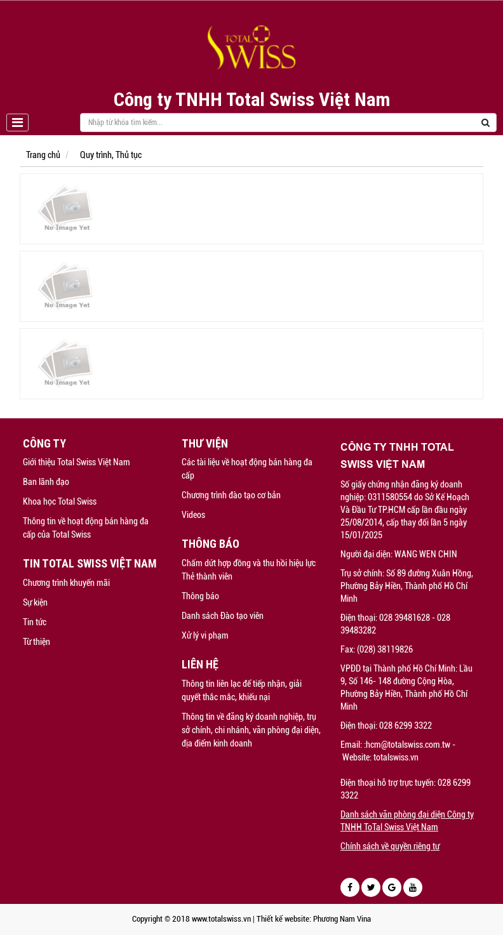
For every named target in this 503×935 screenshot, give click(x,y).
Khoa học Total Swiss (60, 501)
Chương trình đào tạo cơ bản (231, 495)
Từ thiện (36, 642)
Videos (193, 515)
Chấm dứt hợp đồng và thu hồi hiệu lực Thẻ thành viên (249, 569)
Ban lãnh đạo (46, 482)
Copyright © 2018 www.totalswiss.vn (191, 919)
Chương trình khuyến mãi (66, 583)
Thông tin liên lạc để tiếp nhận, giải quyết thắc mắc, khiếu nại (242, 690)
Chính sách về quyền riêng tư (389, 846)
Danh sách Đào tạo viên (223, 616)
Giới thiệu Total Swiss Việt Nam (76, 462)
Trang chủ (43, 155)
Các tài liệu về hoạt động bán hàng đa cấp (247, 469)
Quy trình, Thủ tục (111, 155)
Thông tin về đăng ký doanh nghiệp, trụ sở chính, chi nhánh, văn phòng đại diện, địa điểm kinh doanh (251, 730)
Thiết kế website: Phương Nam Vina (314, 919)
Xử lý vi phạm (205, 635)
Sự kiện (35, 602)
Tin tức (34, 622)
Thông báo (200, 596)
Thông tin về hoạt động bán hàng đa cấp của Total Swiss (86, 528)
